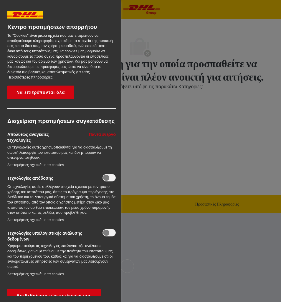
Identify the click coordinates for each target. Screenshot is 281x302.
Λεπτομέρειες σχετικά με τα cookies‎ (35, 165)
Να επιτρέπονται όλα (40, 92)
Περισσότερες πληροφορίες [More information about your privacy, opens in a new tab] (29, 77)
